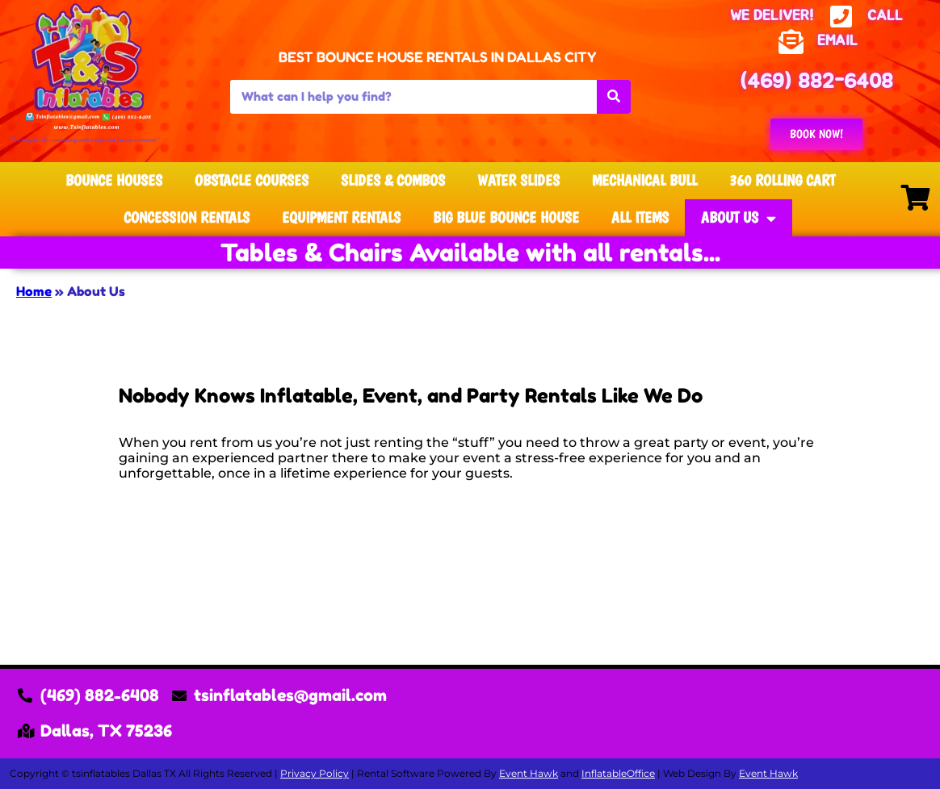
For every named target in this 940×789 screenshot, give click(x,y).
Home (34, 291)
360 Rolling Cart (782, 180)
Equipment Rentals (341, 217)
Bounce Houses (113, 180)
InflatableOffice (618, 773)
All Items (640, 217)
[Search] (614, 97)
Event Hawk (528, 773)
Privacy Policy (314, 773)
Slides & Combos (393, 180)
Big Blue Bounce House (506, 217)
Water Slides (518, 180)
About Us (738, 218)
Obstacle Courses (251, 180)
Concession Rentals (187, 217)
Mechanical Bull (644, 180)
